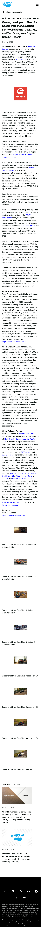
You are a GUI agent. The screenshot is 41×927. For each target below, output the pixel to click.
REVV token (26, 452)
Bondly (30, 476)
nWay (17, 476)
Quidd (4, 476)
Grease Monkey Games (22, 478)
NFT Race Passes (28, 226)
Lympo (5, 478)
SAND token (7, 455)
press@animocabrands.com (13, 515)
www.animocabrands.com (13, 502)
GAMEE (11, 476)
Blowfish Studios (29, 473)
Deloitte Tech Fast (25, 434)
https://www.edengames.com (14, 341)
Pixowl (23, 476)
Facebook (15, 505)
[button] (37, 4)
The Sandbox (15, 473)
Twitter (5, 505)
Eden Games (21, 59)
